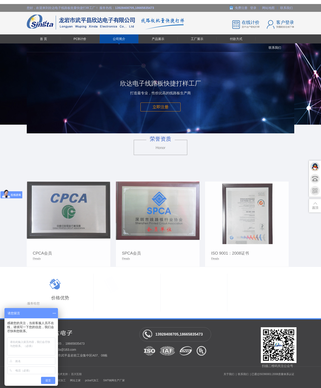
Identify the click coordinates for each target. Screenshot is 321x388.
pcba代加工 (92, 380)
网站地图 (268, 8)
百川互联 (76, 374)
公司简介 (119, 39)
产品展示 (158, 39)
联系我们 (286, 8)
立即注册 (160, 107)
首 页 (43, 39)
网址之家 (75, 380)
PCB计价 (80, 39)
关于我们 (229, 374)
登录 (253, 8)
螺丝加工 (60, 380)
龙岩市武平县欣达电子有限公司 (81, 23)
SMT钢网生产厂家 (114, 380)
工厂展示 (197, 39)
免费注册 (241, 8)
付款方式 (236, 39)
